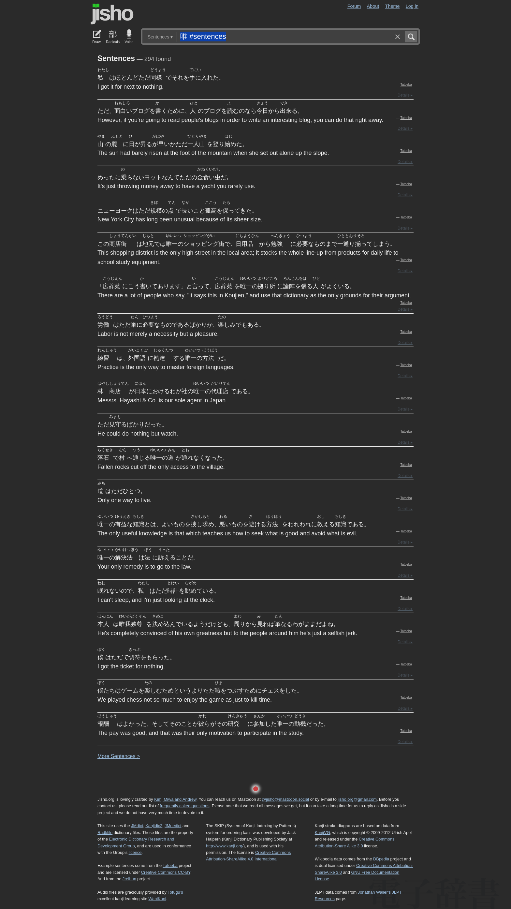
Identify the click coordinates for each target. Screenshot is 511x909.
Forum (354, 6)
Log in (412, 6)
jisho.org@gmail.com (357, 799)
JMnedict (173, 825)
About (373, 6)
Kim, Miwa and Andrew (175, 799)
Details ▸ (405, 95)
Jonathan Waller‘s (374, 892)
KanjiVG (322, 832)
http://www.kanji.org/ (224, 845)
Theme (392, 6)
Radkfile (104, 832)
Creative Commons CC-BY (165, 872)
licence (135, 852)
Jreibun (129, 878)
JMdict (137, 825)
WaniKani (157, 898)
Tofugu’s (175, 892)
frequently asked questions (184, 805)
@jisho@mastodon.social (285, 799)
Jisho (112, 14)
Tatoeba (406, 84)
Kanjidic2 (153, 825)
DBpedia (381, 859)
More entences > (118, 756)
